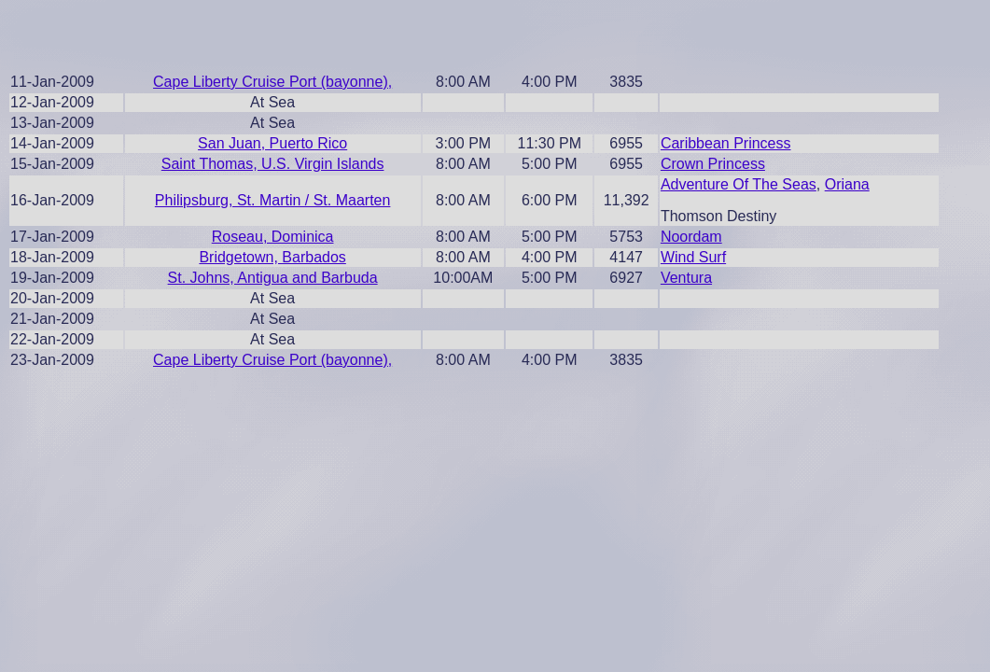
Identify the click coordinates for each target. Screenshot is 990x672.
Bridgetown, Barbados (272, 257)
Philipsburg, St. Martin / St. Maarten (273, 200)
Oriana (847, 184)
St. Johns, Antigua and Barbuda (273, 278)
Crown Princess (713, 164)
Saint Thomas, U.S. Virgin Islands (272, 164)
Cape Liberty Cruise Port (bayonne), (272, 82)
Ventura (686, 278)
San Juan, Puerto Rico (272, 143)
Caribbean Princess (726, 143)
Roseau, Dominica (273, 237)
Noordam (691, 237)
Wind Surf (693, 257)
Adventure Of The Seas (738, 184)
